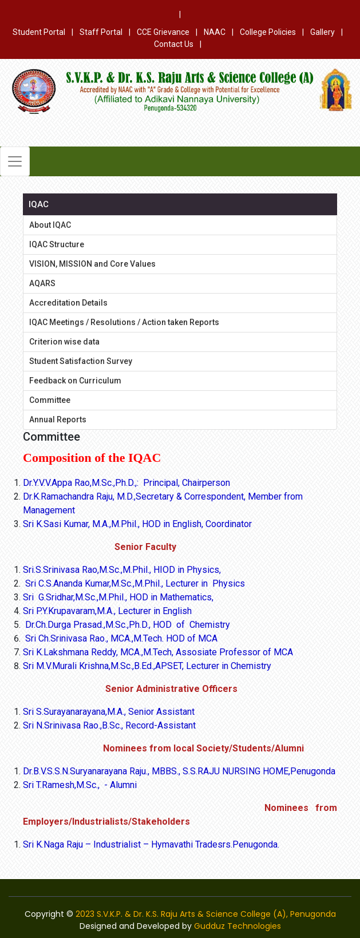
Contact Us (173, 44)
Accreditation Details (68, 302)
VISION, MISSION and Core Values (92, 263)
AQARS (42, 283)
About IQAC (50, 224)
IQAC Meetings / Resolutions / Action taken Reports (124, 322)
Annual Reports (57, 419)
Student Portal (39, 32)
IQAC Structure (56, 244)
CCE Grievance (163, 32)
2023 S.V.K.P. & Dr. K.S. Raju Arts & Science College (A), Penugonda (206, 914)
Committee (49, 400)
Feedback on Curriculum (75, 380)
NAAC (215, 32)
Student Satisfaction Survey (80, 361)
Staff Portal (101, 32)
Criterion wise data (64, 341)
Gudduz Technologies (237, 926)
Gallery (322, 32)
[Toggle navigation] (15, 161)
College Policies (268, 32)
